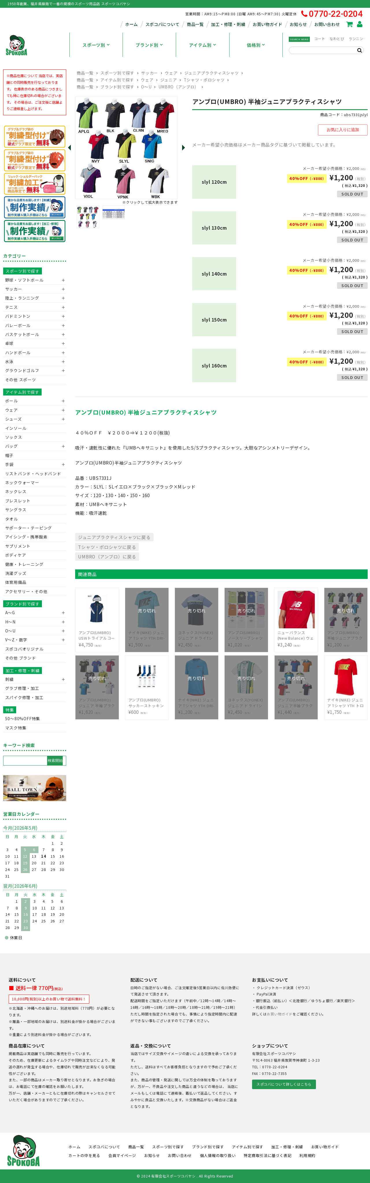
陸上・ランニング (22, 298)
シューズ (13, 419)
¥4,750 (97, 634)
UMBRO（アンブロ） (178, 87)
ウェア (171, 73)
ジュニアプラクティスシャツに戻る (114, 536)
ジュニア (168, 80)
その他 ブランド (20, 658)
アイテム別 (200, 45)
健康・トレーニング (24, 564)
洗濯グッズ (16, 573)
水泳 (9, 361)
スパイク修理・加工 (24, 697)
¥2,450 (197, 634)
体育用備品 (16, 582)
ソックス (13, 437)
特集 (9, 710)
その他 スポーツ (20, 379)
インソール (16, 428)
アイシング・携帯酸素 (26, 537)
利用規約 (307, 1155)
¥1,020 (246, 634)
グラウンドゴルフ (22, 370)
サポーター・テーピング (28, 528)
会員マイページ (122, 1155)
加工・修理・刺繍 (228, 24)
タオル (11, 519)
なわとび (337, 38)
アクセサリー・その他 (26, 591)
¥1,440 (296, 702)
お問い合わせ (327, 24)
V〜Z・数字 (16, 639)
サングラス (16, 509)
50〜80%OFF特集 (22, 718)
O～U (146, 87)
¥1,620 (97, 702)
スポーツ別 (93, 45)
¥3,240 (296, 634)
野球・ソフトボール (24, 280)
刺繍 (9, 679)
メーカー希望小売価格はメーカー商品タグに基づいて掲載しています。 (264, 143)
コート (319, 38)
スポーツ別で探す (117, 73)
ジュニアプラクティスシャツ (211, 73)
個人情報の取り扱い (218, 1155)
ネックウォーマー (22, 482)
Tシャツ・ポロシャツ (204, 80)
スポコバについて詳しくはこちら (284, 1084)
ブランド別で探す (117, 87)
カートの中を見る (84, 1155)
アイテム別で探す (117, 80)
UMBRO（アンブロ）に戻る (107, 555)
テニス (11, 307)
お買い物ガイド (267, 24)
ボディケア (15, 555)
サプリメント (18, 546)
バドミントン (18, 316)
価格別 (253, 45)
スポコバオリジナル (24, 649)
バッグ (11, 446)
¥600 (147, 702)
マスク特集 (16, 728)
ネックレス (16, 491)
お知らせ (298, 24)
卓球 (9, 343)
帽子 (9, 455)
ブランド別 (147, 45)
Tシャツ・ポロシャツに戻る (107, 546)
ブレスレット (18, 501)
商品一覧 (195, 24)
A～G (10, 612)
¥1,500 (147, 634)
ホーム (131, 24)
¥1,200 (346, 634)
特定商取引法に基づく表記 (267, 1155)
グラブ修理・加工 (22, 688)
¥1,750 (346, 702)
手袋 (9, 464)
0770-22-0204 (332, 14)
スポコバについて (162, 24)
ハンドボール (18, 352)
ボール (11, 401)
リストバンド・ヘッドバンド (31, 473)
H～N (10, 622)
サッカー (149, 73)
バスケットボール (22, 334)
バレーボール (18, 325)
